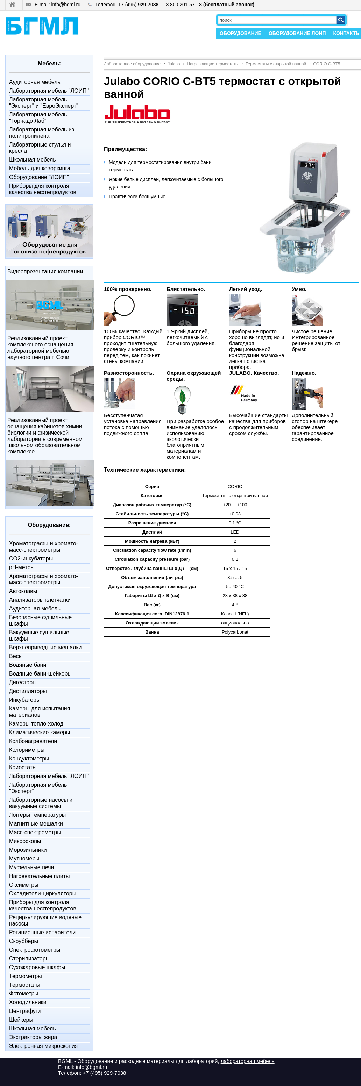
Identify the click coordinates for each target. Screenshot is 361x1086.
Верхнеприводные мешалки (45, 647)
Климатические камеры (39, 732)
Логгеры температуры (37, 815)
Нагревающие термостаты (213, 64)
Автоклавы (23, 591)
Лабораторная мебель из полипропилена (41, 133)
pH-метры (22, 567)
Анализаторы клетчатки (40, 600)
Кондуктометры (29, 759)
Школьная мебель (32, 160)
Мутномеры (24, 859)
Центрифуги (25, 1011)
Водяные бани (27, 665)
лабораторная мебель (248, 1061)
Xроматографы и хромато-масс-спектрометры (43, 547)
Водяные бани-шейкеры (40, 674)
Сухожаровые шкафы (37, 967)
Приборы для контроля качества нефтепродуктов (42, 189)
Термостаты (24, 985)
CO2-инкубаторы (31, 559)
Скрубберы (23, 941)
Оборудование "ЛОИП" (39, 177)
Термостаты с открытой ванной (276, 64)
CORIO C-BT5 (326, 64)
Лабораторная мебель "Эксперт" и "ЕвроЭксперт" (43, 103)
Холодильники (28, 1002)
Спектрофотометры (34, 950)
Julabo (174, 64)
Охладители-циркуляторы (42, 893)
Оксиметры (23, 885)
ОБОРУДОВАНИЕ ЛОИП (297, 33)
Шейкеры (21, 1020)
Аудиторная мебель (35, 82)
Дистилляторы (28, 691)
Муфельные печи (31, 867)
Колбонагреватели (33, 741)
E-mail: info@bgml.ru (53, 4)
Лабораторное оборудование (132, 64)
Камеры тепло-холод (36, 724)
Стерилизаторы (29, 959)
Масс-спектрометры (35, 832)
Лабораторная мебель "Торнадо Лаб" (38, 118)
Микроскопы (25, 841)
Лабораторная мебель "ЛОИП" (49, 91)
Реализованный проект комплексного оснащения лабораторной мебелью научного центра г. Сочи (40, 347)
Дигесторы (23, 682)
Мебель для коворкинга (39, 168)
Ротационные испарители (42, 932)
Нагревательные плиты (39, 876)
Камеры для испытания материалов (39, 712)
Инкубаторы (24, 700)
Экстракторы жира (33, 1037)
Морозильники (28, 850)
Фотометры (23, 993)
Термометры (25, 976)
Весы (16, 656)
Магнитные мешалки (36, 824)
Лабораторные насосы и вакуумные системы (40, 803)
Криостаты (23, 767)
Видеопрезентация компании (45, 271)
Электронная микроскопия (43, 1046)
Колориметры (26, 750)
